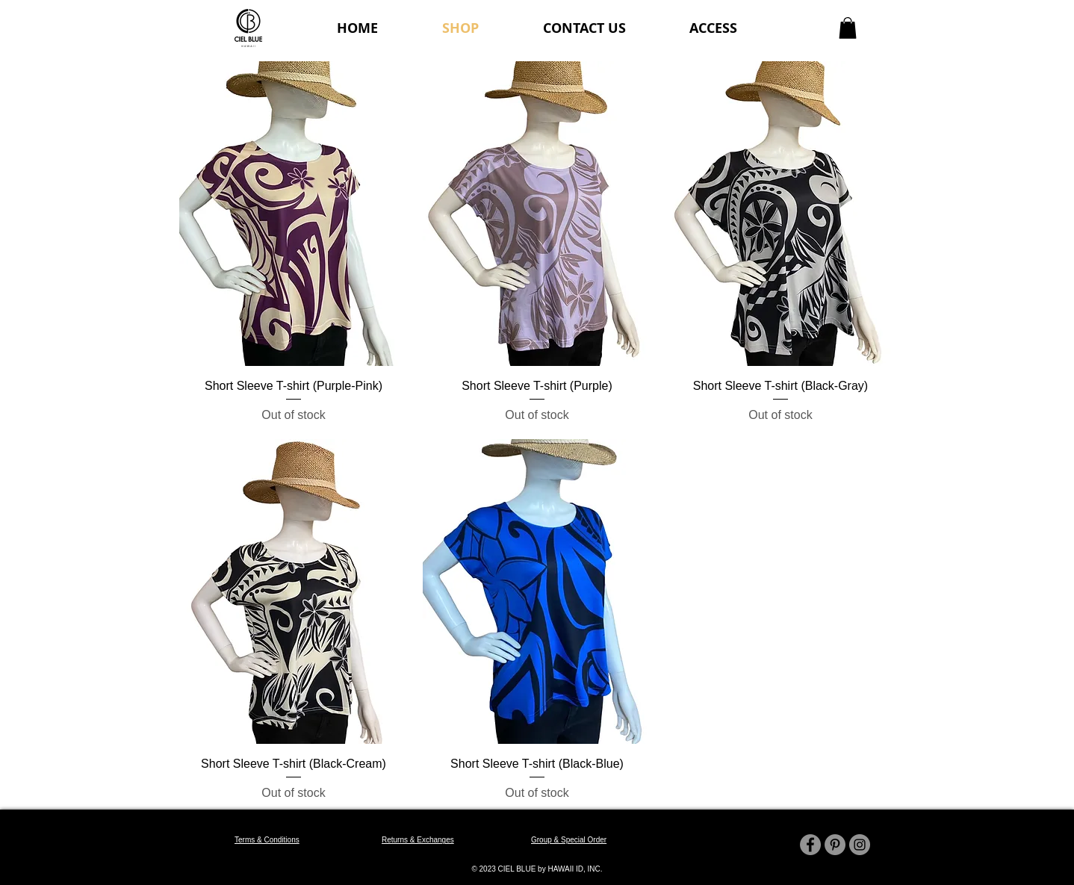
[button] (848, 28)
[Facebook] (810, 844)
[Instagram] (859, 844)
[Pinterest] (835, 844)
